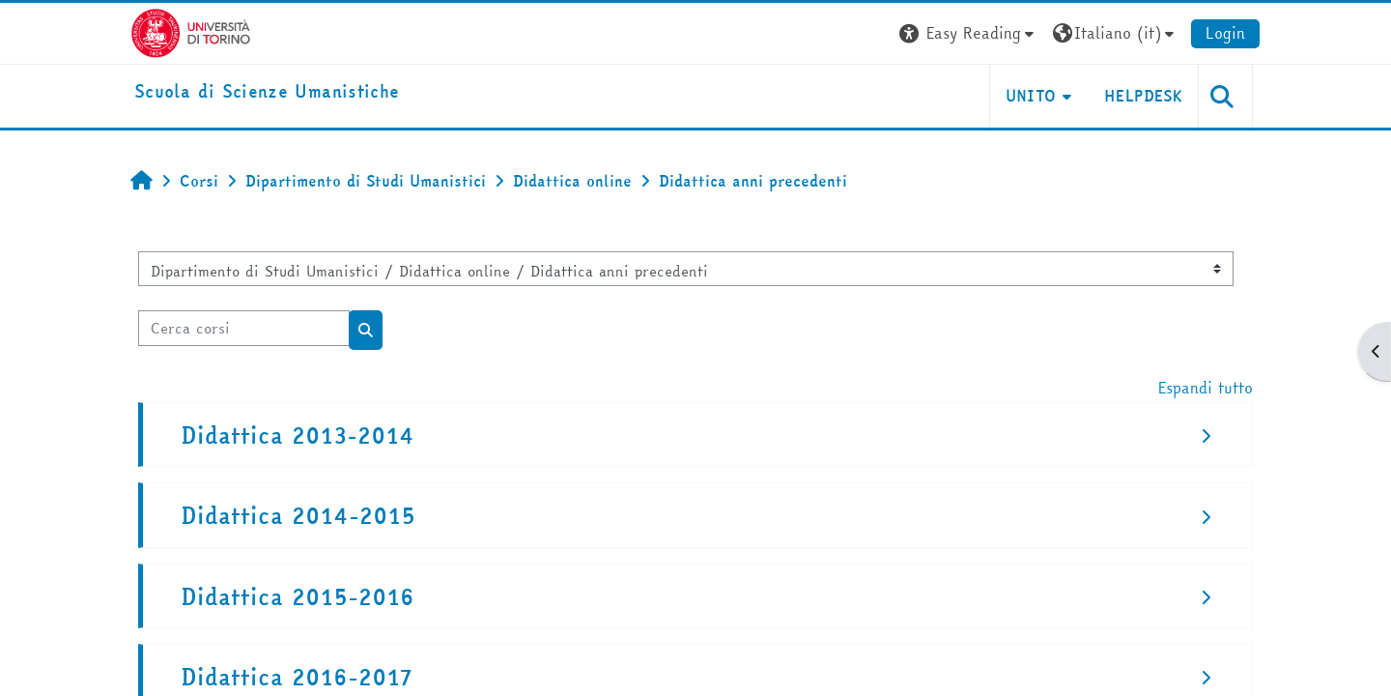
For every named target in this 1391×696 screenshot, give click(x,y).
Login (1225, 32)
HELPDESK (1143, 95)
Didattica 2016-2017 (296, 677)
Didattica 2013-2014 (297, 435)
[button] (968, 33)
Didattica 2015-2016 (297, 597)
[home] (266, 92)
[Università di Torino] (190, 31)
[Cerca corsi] (244, 328)
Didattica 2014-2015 (298, 516)
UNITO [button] (1031, 95)
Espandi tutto (1205, 387)
